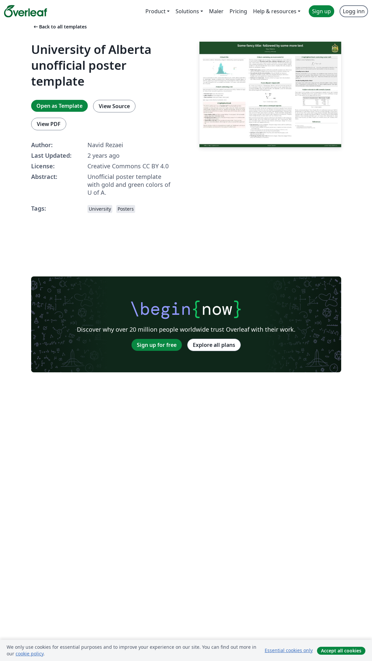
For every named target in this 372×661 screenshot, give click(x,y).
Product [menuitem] (155, 11)
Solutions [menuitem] (187, 11)
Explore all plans (214, 345)
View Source (114, 106)
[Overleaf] (25, 11)
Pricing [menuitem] (238, 11)
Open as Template (59, 105)
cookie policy (29, 653)
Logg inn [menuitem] (354, 11)
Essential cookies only (289, 650)
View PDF (49, 124)
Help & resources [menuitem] (274, 11)
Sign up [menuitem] (321, 11)
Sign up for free (157, 345)
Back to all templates (59, 26)
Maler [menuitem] (216, 11)
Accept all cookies (341, 650)
